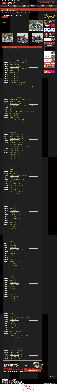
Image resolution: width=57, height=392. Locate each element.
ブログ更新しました (13, 187)
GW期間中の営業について (15, 51)
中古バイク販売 (50, 45)
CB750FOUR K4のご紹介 (15, 113)
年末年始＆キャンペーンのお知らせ (16, 191)
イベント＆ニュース (24, 12)
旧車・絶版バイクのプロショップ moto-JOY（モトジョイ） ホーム (18, 3)
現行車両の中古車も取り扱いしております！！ (18, 140)
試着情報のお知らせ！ (14, 239)
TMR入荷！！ (12, 255)
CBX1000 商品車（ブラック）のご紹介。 (17, 119)
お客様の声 (41, 5)
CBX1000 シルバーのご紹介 (15, 103)
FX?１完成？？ (13, 286)
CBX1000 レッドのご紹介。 (15, 101)
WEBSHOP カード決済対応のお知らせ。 (17, 97)
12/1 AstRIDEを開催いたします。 (16, 123)
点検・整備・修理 (50, 47)
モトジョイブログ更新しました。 (16, 327)
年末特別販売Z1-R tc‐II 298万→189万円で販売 (19, 335)
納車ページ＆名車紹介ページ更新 (16, 224)
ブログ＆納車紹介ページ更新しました (17, 179)
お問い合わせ (50, 5)
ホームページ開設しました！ (15, 358)
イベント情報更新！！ (14, 210)
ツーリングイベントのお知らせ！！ (16, 249)
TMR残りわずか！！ (13, 276)
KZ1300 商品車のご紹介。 (15, 117)
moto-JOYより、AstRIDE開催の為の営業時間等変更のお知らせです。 (22, 111)
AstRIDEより (12, 93)
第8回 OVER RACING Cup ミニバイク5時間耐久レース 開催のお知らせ (22, 86)
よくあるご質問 (23, 3)
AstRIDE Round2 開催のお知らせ (16, 84)
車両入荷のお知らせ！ (14, 245)
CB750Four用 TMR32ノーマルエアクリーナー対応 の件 (20, 99)
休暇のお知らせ (13, 181)
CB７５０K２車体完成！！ (15, 288)
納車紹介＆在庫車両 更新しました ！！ (17, 156)
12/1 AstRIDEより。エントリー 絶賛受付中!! (18, 121)
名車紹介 (24, 5)
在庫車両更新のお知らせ (14, 72)
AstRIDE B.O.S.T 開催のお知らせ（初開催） (18, 82)
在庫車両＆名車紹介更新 (14, 284)
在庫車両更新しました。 (14, 296)
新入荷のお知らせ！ (13, 228)
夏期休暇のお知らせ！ (14, 167)
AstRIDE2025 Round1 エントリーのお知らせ (18, 56)
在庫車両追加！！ (13, 313)
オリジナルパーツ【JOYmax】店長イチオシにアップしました (21, 317)
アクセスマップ (29, 3)
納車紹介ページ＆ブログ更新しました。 (17, 165)
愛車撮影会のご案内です (14, 70)
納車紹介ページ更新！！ (14, 160)
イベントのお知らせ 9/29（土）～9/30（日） (18, 356)
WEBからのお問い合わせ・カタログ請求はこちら (32, 370)
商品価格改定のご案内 (14, 49)
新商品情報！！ (13, 169)
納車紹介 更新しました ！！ (15, 132)
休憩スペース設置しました (15, 339)
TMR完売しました (13, 265)
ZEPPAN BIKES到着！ (14, 253)
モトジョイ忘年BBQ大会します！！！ (17, 311)
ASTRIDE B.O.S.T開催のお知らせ (16, 66)
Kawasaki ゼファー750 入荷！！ (16, 261)
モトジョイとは (6, 5)
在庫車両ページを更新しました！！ (16, 134)
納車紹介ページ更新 (13, 171)
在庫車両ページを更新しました (15, 177)
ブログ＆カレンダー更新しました (16, 193)
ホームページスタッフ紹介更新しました (17, 348)
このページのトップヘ (52, 376)
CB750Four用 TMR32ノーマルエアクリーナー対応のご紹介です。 (22, 105)
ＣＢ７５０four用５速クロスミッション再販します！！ (20, 146)
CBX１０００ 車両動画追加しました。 (17, 331)
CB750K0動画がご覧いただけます (16, 337)
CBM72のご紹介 (13, 107)
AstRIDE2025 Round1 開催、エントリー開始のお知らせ (20, 60)
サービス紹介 (15, 5)
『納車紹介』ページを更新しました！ (17, 350)
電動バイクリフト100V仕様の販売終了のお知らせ (19, 62)
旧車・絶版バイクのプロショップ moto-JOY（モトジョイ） (11, 12)
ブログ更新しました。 (14, 189)
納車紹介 (32, 5)
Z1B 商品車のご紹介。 (14, 115)
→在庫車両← (4, 22)
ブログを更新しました (14, 74)
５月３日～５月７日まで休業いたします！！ (18, 144)
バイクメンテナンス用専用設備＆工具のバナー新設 (19, 344)
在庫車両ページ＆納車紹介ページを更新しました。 (19, 175)
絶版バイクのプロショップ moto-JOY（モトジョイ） (9, 2)
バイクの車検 (50, 49)
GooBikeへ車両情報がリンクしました (17, 346)
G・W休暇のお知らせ (14, 173)
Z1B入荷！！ (12, 323)
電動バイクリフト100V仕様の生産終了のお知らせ (19, 68)
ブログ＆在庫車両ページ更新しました (17, 202)
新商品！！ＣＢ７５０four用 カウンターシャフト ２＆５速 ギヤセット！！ (24, 138)
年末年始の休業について (14, 64)
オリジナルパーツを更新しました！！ (17, 130)
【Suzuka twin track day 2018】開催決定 (17, 128)
